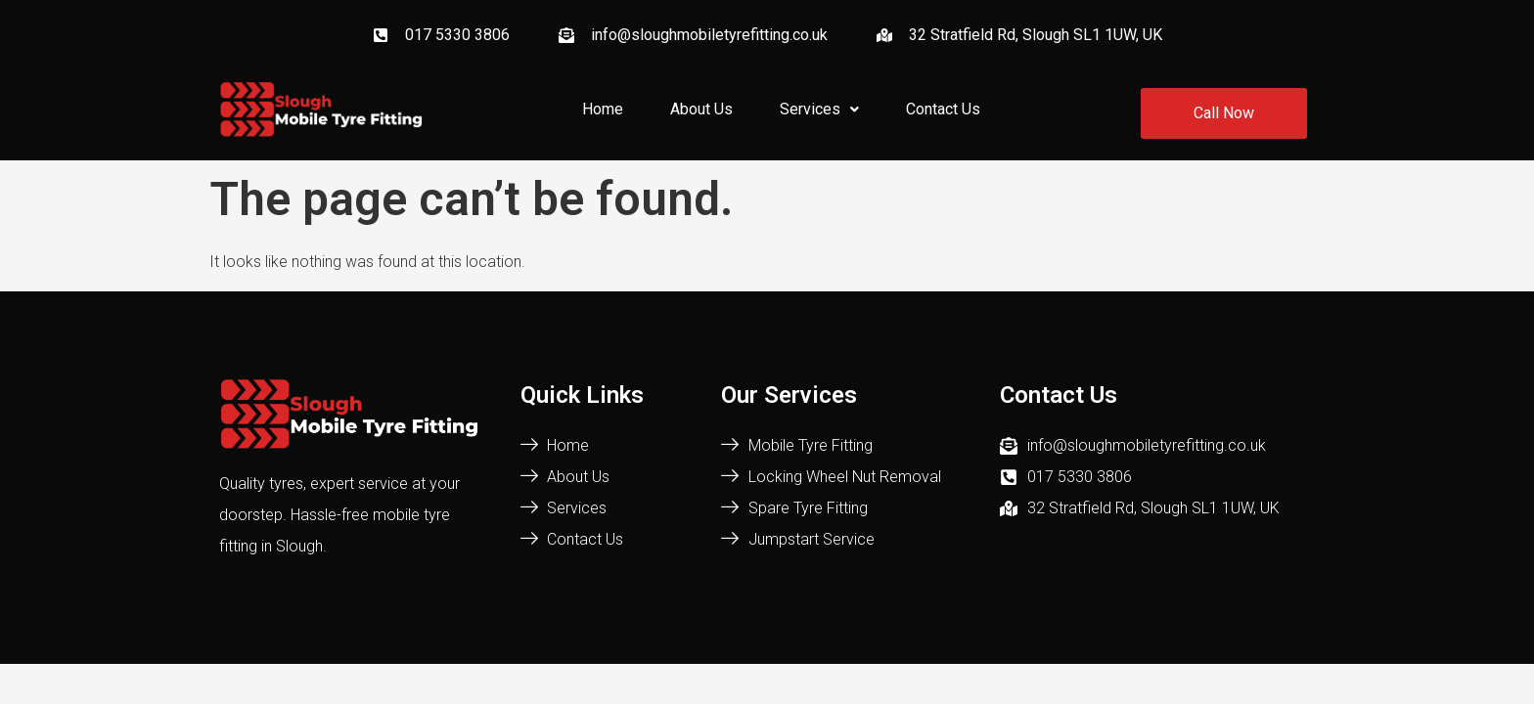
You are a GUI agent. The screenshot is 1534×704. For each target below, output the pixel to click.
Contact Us (943, 109)
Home (602, 109)
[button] (819, 109)
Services (819, 109)
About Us (701, 109)
